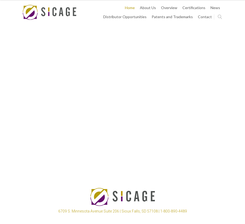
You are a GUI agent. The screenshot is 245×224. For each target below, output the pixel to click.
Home (130, 7)
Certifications (193, 7)
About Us (148, 7)
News (215, 7)
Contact (205, 16)
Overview (169, 7)
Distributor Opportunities (125, 16)
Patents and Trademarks (172, 16)
